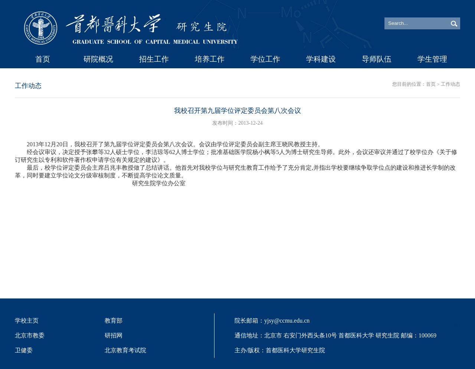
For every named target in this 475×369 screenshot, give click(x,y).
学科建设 (321, 59)
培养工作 (210, 59)
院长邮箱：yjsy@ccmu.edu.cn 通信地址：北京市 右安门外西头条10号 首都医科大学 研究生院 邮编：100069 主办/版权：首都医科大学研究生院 (335, 335)
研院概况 (98, 59)
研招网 (113, 335)
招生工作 (154, 59)
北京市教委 (30, 335)
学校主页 (27, 320)
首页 (42, 59)
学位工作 (265, 59)
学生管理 (432, 59)
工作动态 (450, 84)
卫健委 (24, 350)
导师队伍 (377, 59)
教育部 (113, 320)
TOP (458, 321)
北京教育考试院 (125, 350)
